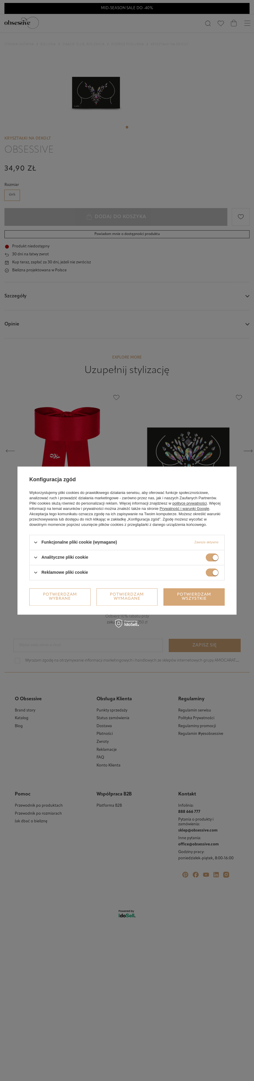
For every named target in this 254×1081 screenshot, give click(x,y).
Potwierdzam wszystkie (194, 596)
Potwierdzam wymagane (127, 596)
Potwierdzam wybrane (60, 596)
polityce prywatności (189, 503)
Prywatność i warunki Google (184, 508)
